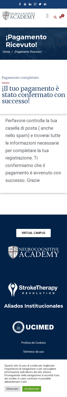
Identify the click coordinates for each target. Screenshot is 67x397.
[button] (33, 233)
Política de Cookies (33, 342)
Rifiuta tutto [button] (12, 388)
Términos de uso (33, 351)
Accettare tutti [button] (31, 388)
